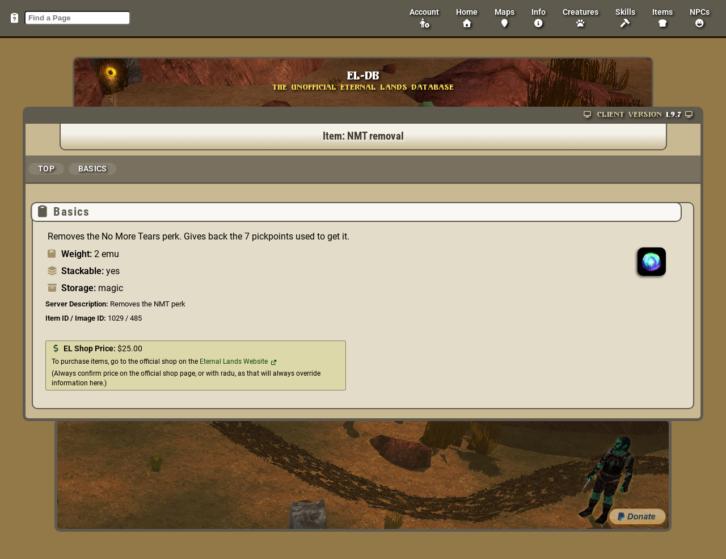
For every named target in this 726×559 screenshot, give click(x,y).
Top (46, 168)
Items (662, 17)
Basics (92, 168)
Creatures (580, 17)
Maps (504, 17)
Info (538, 17)
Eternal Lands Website (234, 361)
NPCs (700, 17)
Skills (625, 17)
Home (467, 17)
